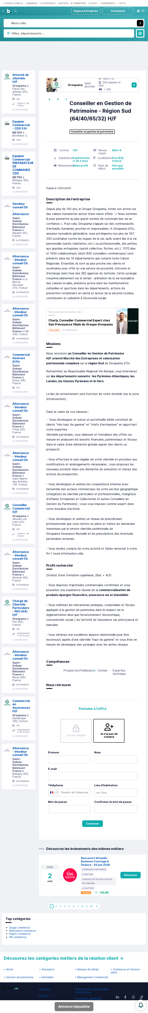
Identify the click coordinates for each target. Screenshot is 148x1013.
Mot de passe (57, 801)
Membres (44, 989)
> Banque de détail (86, 969)
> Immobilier (46, 977)
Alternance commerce (22, 930)
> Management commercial (91, 977)
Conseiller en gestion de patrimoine (92, 132)
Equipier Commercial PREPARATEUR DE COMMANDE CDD (22, 164)
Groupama (75, 85)
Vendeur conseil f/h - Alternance (20, 209)
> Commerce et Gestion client (125, 971)
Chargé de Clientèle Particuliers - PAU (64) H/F (20, 607)
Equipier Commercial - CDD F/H (21, 125)
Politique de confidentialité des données (92, 991)
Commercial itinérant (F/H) (21, 358)
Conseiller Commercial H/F (21, 508)
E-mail (52, 768)
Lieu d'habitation (105, 785)
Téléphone (55, 785)
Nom (97, 752)
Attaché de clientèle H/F (20, 78)
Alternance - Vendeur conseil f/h (20, 259)
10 (91, 906)
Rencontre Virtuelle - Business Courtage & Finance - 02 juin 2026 (95, 861)
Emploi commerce (20, 933)
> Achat (8, 969)
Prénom (53, 752)
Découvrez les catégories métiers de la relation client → (64, 958)
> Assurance (46, 969)
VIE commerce (17, 937)
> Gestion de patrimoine (18, 977)
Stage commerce (19, 927)
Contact (44, 995)
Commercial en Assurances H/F (21, 706)
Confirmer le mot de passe (113, 801)
